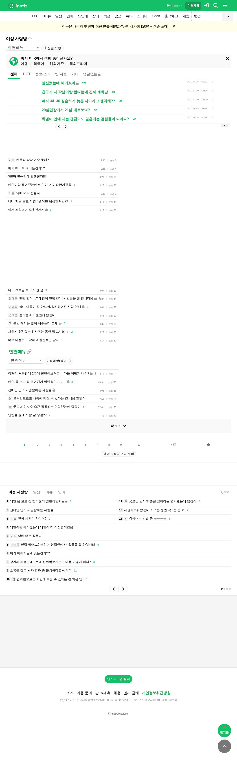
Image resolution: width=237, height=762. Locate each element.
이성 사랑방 (16, 38)
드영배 (83, 16)
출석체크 (171, 16)
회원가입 (193, 5)
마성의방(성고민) (58, 361)
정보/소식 (42, 74)
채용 (117, 693)
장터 (95, 16)
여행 (24, 64)
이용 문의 (84, 693)
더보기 (118, 426)
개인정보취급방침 (156, 693)
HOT (35, 16)
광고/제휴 (102, 693)
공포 (118, 16)
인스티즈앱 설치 (118, 679)
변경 (197, 16)
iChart (156, 16)
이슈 (47, 16)
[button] (113, 589)
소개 (70, 693)
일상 (58, 16)
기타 (75, 74)
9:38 (225, 492)
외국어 (38, 64)
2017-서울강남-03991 (147, 700)
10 (138, 444)
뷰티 (129, 16)
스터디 (142, 16)
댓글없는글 (92, 74)
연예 (69, 16)
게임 (185, 16)
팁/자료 (61, 74)
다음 (173, 444)
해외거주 (57, 64)
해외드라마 (78, 64)
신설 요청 (52, 48)
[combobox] (23, 48)
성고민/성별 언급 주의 (118, 454)
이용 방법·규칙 (174, 5)
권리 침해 (131, 693)
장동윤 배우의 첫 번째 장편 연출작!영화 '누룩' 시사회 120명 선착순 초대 (115, 26)
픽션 (106, 16)
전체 (14, 74)
